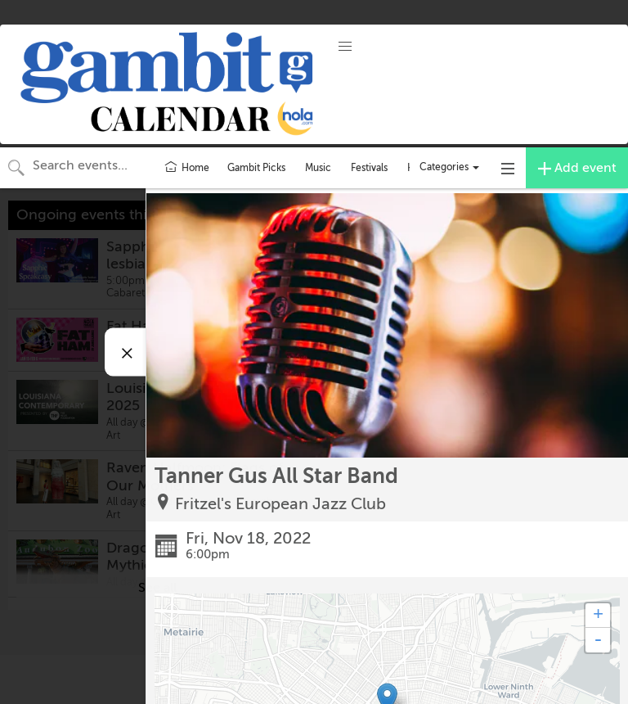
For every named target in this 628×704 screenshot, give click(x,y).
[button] (345, 46)
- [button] (597, 640)
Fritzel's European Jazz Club (280, 503)
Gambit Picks (256, 168)
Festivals (369, 168)
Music (318, 168)
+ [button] (598, 615)
